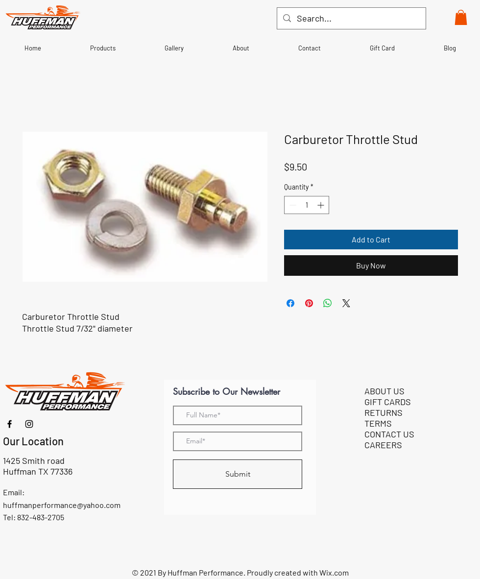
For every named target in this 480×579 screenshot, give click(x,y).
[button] (461, 17)
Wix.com (334, 572)
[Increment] (321, 205)
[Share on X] (346, 303)
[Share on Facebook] (290, 303)
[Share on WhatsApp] (328, 303)
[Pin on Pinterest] (309, 303)
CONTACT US (389, 434)
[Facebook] (9, 424)
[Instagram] (29, 424)
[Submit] (237, 474)
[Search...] (351, 18)
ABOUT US (384, 391)
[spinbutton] (306, 205)
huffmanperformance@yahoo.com (61, 504)
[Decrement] (292, 205)
